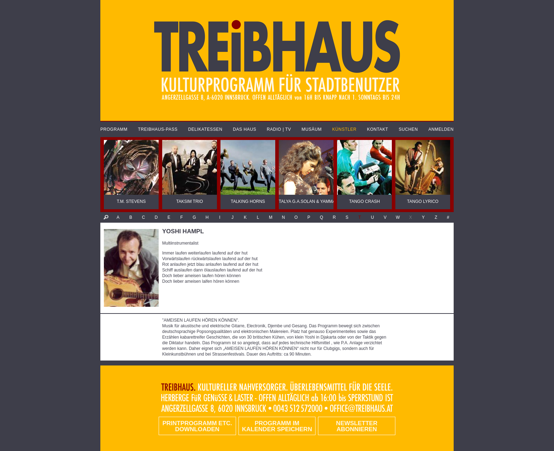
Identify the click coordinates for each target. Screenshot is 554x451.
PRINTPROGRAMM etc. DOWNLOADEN (197, 426)
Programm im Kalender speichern (277, 426)
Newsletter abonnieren (356, 426)
